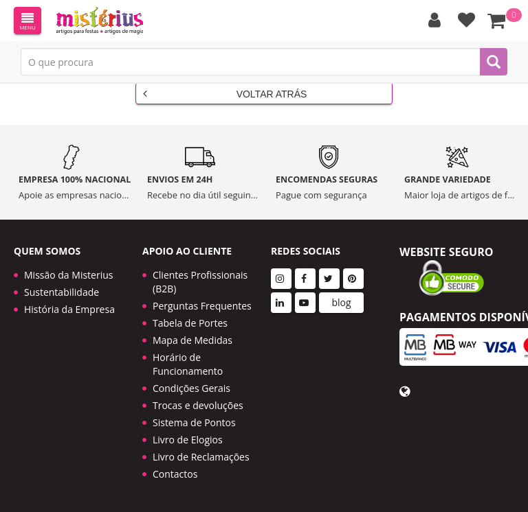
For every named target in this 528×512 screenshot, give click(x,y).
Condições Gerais (191, 388)
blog (341, 302)
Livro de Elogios (188, 439)
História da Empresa (69, 309)
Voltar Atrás (225, 93)
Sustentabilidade (61, 292)
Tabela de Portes (190, 322)
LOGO (99, 20)
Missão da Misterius (68, 274)
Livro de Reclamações (201, 456)
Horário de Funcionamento (188, 364)
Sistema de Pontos (194, 422)
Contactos (175, 473)
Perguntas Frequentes (202, 305)
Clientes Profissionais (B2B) (200, 281)
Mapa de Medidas (192, 340)
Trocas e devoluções (198, 405)
